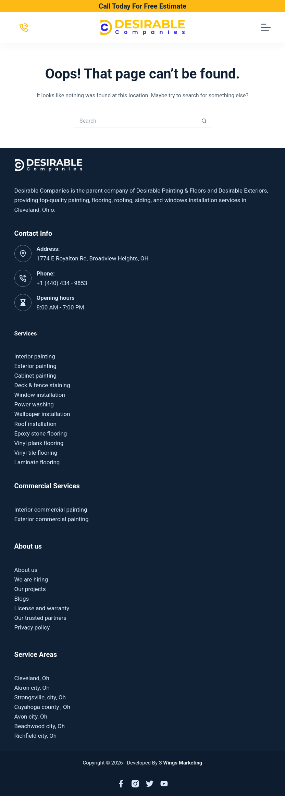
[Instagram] (135, 783)
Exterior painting (35, 366)
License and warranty (42, 608)
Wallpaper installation (42, 414)
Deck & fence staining (42, 385)
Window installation (39, 394)
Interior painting (34, 356)
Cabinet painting (35, 375)
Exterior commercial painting (51, 519)
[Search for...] (135, 120)
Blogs (21, 598)
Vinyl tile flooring (36, 452)
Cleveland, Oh (31, 678)
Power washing (34, 404)
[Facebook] (121, 783)
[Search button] (204, 120)
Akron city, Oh (32, 687)
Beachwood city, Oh (39, 726)
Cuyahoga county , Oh (42, 706)
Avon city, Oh (30, 716)
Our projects (30, 589)
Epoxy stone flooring (40, 433)
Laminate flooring (37, 462)
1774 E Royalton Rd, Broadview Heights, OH (93, 258)
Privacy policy (32, 627)
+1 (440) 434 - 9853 (62, 283)
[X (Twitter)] (149, 783)
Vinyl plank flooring (39, 443)
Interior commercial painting (50, 509)
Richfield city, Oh (35, 735)
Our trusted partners (40, 617)
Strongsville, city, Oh (40, 697)
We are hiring (31, 579)
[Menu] (266, 27)
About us (26, 569)
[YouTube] (164, 783)
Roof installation (35, 423)
